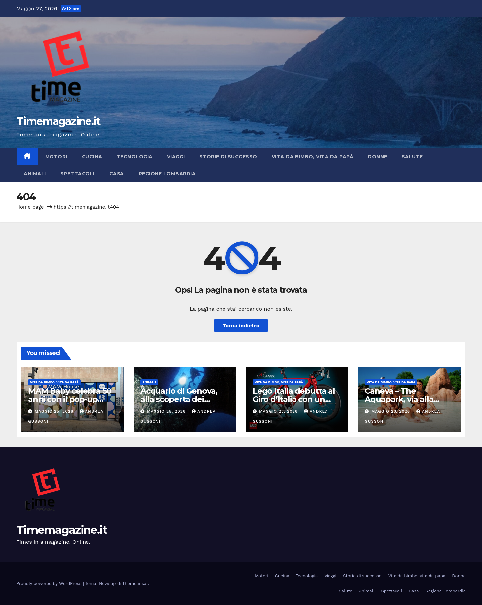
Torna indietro (241, 325)
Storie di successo (228, 156)
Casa (116, 174)
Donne (377, 156)
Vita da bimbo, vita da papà (313, 156)
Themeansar (135, 583)
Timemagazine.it (58, 121)
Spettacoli (77, 174)
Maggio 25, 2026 (55, 411)
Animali (35, 174)
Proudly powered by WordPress (50, 583)
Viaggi (176, 156)
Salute (412, 156)
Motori (56, 156)
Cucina (92, 156)
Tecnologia (135, 156)
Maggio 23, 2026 (279, 411)
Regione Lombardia (167, 174)
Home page (30, 207)
